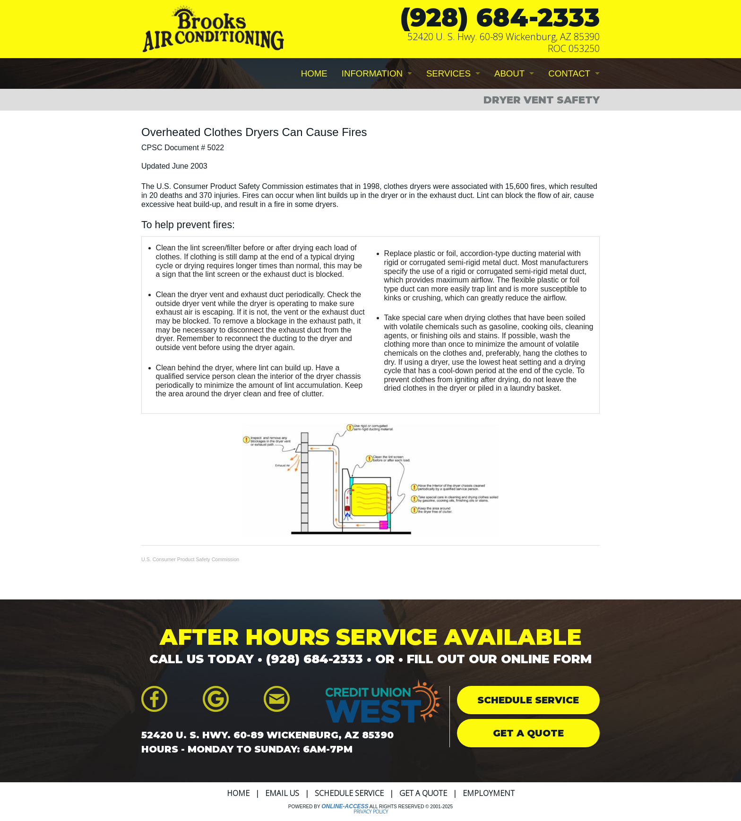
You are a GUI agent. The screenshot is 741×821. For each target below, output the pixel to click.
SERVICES (448, 73)
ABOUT (509, 73)
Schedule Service (349, 793)
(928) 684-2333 (500, 17)
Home (238, 793)
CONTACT (569, 73)
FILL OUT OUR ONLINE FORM (499, 658)
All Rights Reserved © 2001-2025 (411, 806)
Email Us (282, 793)
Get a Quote (423, 793)
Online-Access (344, 806)
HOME (314, 73)
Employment (489, 793)
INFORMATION (372, 73)
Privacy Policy (370, 811)
